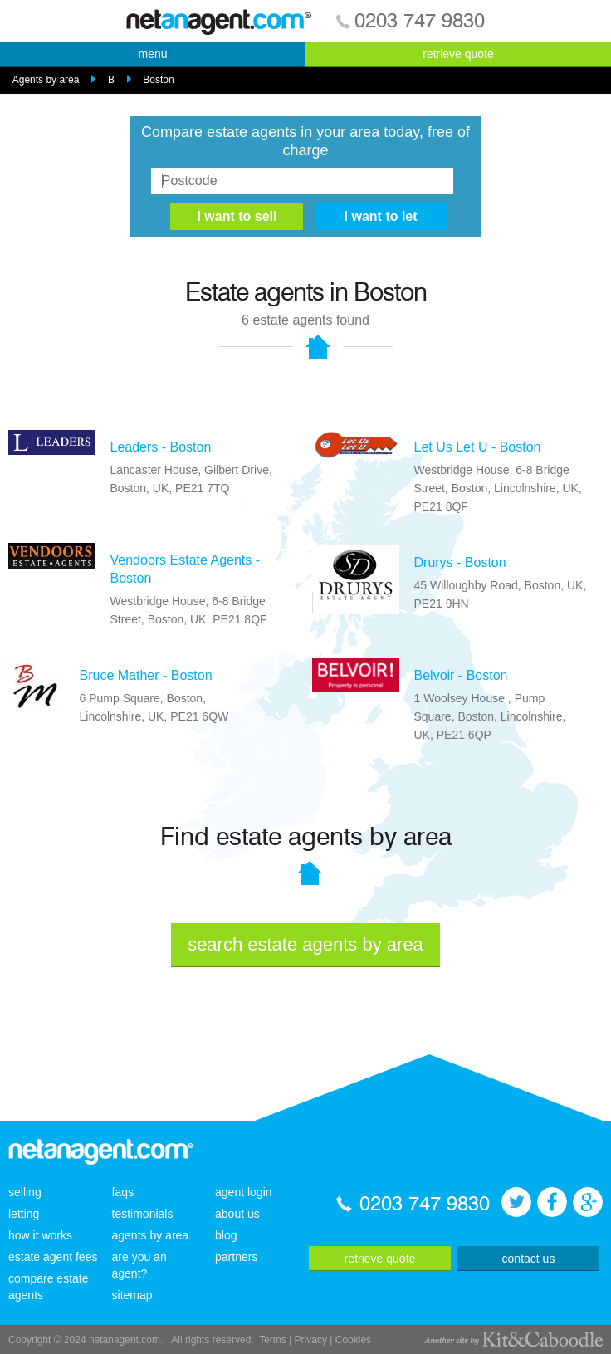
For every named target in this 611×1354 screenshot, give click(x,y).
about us (237, 1213)
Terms (272, 1340)
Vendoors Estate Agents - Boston (185, 569)
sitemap (132, 1295)
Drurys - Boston (460, 562)
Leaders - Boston (161, 447)
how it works (40, 1235)
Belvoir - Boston (461, 675)
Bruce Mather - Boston (146, 675)
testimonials (143, 1213)
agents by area (150, 1235)
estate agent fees (52, 1257)
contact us (528, 1258)
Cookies (353, 1340)
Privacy (311, 1340)
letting (23, 1213)
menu (152, 54)
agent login (243, 1192)
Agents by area (46, 80)
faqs (123, 1192)
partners (236, 1257)
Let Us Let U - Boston (477, 447)
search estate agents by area (305, 944)
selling (25, 1192)
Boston (158, 80)
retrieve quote (458, 54)
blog (226, 1235)
